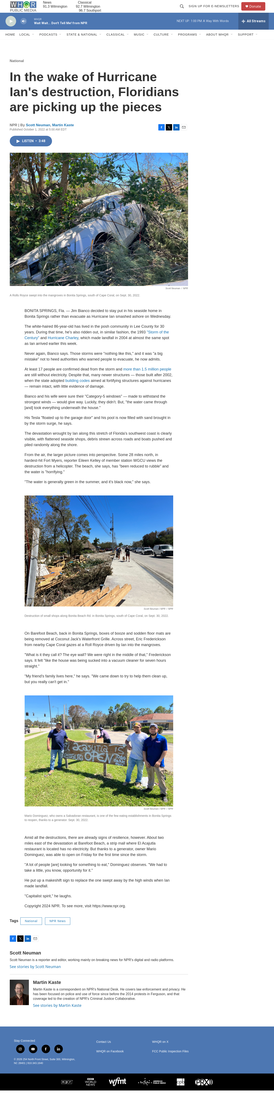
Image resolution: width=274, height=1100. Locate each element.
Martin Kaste (63, 135)
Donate (257, 11)
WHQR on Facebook (110, 1061)
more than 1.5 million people (147, 379)
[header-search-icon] (184, 11)
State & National (81, 44)
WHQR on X (160, 1051)
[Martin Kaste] (19, 1002)
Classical (116, 44)
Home (10, 44)
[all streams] (253, 30)
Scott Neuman (38, 135)
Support (246, 44)
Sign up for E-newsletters (216, 11)
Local (25, 44)
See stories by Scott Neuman (35, 976)
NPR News (57, 930)
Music (139, 44)
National (17, 70)
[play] (10, 30)
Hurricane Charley (63, 347)
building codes (77, 390)
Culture (161, 44)
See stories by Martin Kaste (57, 1014)
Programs (187, 44)
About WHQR (217, 44)
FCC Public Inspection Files (170, 1061)
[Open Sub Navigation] (33, 44)
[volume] (23, 31)
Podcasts (48, 44)
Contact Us (103, 1051)
